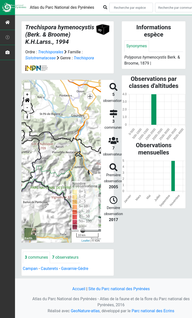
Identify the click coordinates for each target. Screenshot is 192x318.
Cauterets (49, 268)
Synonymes (136, 46)
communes (36, 257)
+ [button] (27, 95)
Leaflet (86, 240)
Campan (30, 268)
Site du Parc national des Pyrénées (119, 288)
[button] (27, 101)
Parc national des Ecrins (153, 310)
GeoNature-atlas (85, 310)
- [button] (27, 108)
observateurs (65, 257)
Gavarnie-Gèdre (74, 268)
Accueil (78, 288)
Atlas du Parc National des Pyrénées (62, 7)
